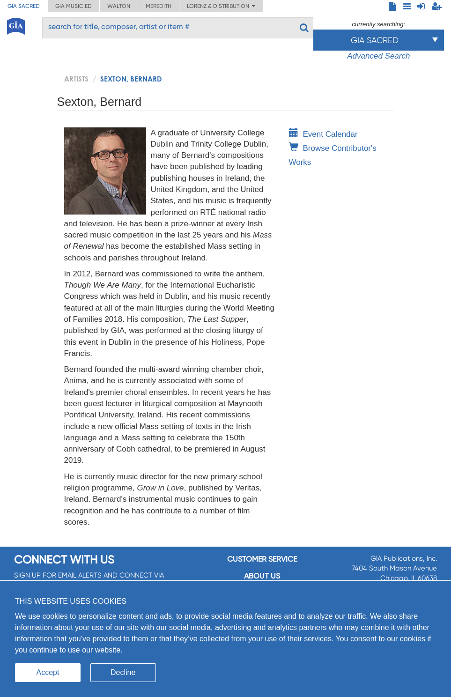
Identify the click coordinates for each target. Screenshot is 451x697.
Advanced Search (378, 56)
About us (262, 575)
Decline (123, 672)
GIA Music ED (73, 6)
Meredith (158, 6)
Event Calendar (323, 134)
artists (76, 78)
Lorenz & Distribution (221, 6)
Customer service (262, 559)
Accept (48, 672)
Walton (118, 6)
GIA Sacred (23, 6)
